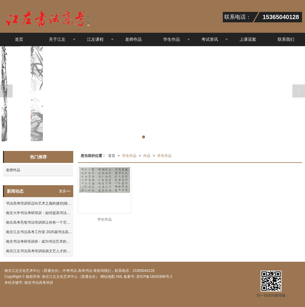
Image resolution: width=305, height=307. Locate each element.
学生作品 (171, 39)
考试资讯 (209, 39)
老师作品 (133, 39)
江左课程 (95, 39)
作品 (146, 156)
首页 (19, 39)
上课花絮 (247, 39)
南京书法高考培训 (38, 282)
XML (119, 277)
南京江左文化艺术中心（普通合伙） (70, 277)
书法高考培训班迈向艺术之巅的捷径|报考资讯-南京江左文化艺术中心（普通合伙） (39, 203)
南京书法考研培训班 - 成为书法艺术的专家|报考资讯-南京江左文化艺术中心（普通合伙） (39, 241)
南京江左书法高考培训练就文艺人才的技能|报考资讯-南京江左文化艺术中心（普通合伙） (39, 251)
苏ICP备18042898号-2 (154, 277)
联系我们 (286, 39)
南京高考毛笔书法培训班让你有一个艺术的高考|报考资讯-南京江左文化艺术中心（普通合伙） (39, 222)
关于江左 (57, 39)
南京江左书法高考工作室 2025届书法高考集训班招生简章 (39, 232)
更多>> (64, 191)
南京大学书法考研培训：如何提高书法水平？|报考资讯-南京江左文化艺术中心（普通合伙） (39, 213)
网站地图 (107, 277)
